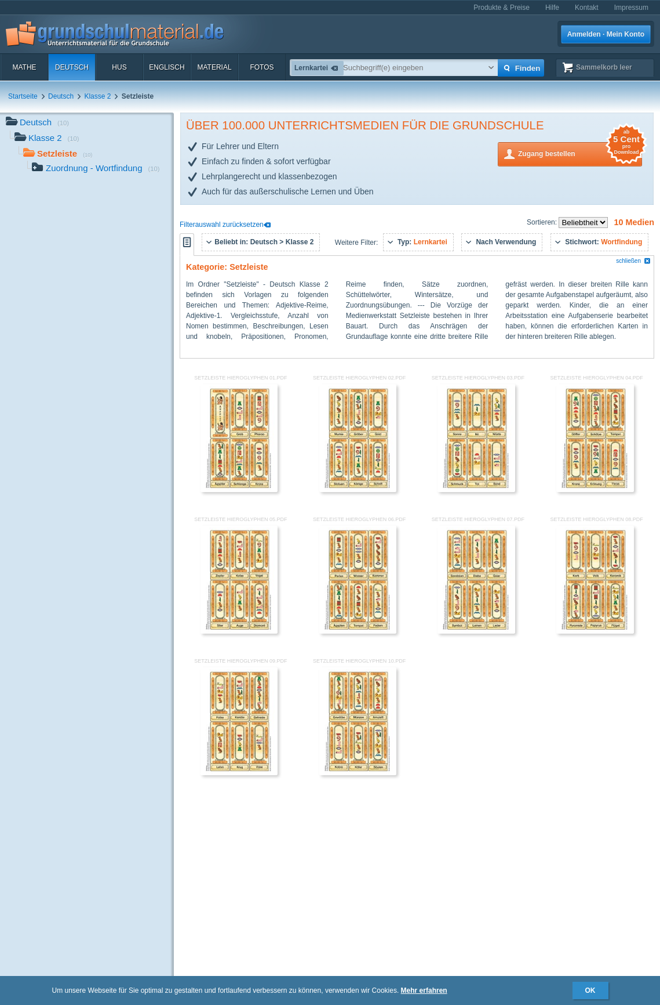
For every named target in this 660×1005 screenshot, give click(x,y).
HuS (119, 67)
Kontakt (587, 7)
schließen (633, 261)
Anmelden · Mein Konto (605, 34)
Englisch (166, 67)
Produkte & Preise (501, 7)
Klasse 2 (97, 96)
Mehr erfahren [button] (424, 990)
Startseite (23, 96)
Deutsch (72, 67)
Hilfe (552, 7)
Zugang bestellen (580, 153)
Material (214, 67)
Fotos (262, 67)
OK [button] (590, 990)
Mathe (24, 67)
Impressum (631, 7)
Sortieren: (543, 222)
